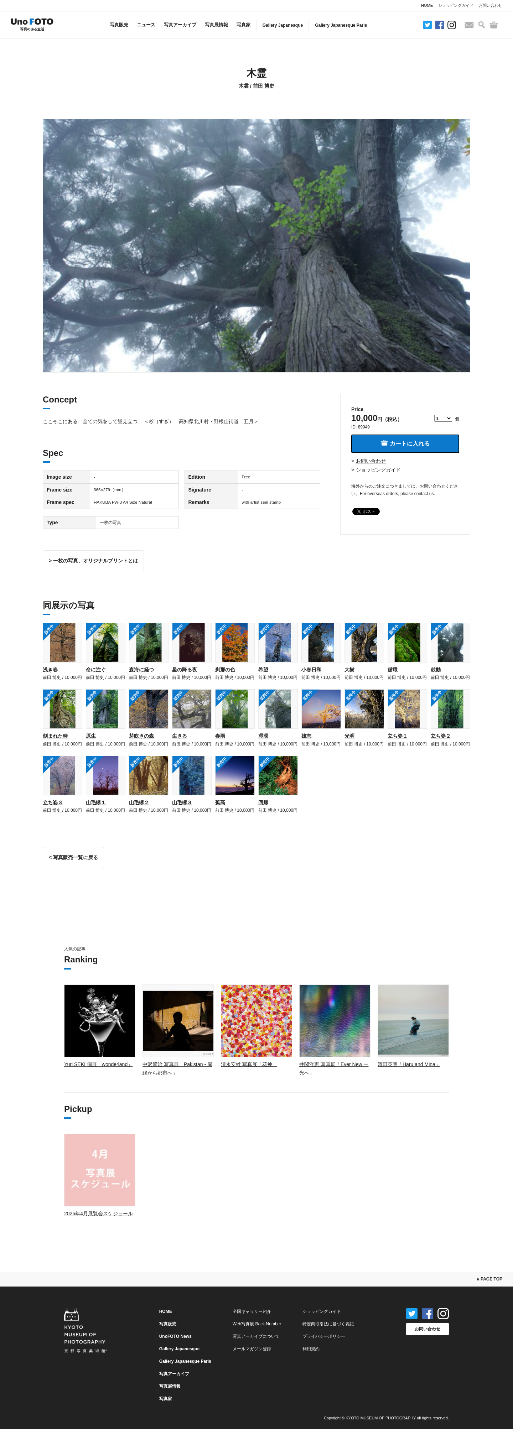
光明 (349, 736)
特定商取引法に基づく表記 (328, 1323)
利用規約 (311, 1348)
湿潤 (263, 736)
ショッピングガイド (455, 5)
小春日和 (311, 669)
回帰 (263, 802)
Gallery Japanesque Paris (341, 25)
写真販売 (119, 24)
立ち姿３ (53, 802)
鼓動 (436, 669)
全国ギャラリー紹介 (252, 1311)
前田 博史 (263, 86)
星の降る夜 (184, 669)
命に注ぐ (96, 669)
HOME (427, 5)
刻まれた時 (55, 736)
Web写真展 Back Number (257, 1323)
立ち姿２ (441, 736)
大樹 (349, 669)
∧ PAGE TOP (489, 1279)
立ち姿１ (398, 736)
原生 (91, 736)
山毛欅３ (182, 802)
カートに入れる (405, 443)
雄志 (306, 736)
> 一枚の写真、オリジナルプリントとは (93, 560)
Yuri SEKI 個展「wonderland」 (98, 1064)
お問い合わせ (490, 5)
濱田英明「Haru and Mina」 (409, 1064)
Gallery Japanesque (283, 25)
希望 (263, 669)
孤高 (220, 802)
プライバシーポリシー (323, 1336)
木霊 (244, 86)
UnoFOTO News (175, 1336)
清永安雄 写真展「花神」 (249, 1064)
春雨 (220, 736)
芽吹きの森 (141, 736)
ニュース (146, 24)
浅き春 (50, 669)
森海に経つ (144, 669)
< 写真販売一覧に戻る (73, 857)
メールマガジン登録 (252, 1348)
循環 (393, 669)
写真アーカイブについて (256, 1336)
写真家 (243, 24)
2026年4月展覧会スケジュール (98, 1213)
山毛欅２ (139, 802)
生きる (179, 736)
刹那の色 (227, 669)
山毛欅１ (96, 802)
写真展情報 (216, 24)
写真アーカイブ (180, 24)
